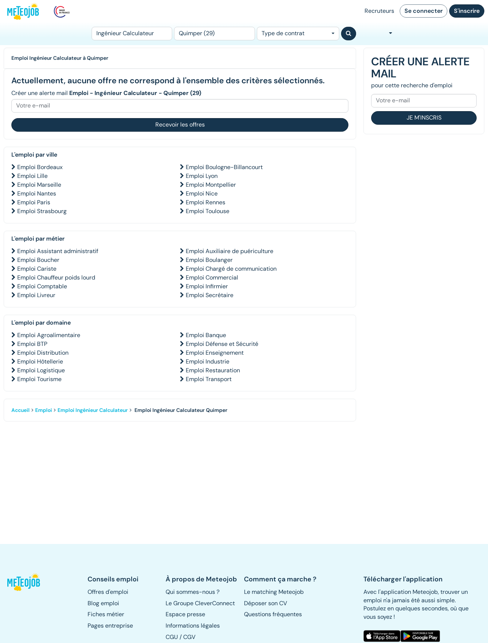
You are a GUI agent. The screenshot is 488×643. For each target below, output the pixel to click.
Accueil (20, 410)
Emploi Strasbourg (42, 211)
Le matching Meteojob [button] (274, 592)
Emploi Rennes (205, 202)
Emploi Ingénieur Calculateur (93, 410)
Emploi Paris (33, 202)
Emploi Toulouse (207, 211)
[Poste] (132, 33)
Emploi (43, 410)
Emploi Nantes (36, 193)
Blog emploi (103, 603)
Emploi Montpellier (211, 185)
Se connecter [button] (423, 11)
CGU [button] (172, 637)
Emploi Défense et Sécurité (222, 344)
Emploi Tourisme (39, 379)
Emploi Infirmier (207, 286)
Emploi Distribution (43, 353)
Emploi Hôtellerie (40, 361)
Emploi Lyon (202, 176)
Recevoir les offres (180, 124)
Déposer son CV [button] (265, 603)
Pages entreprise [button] (110, 625)
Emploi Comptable (42, 286)
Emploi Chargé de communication (231, 269)
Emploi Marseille (39, 185)
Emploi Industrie (207, 361)
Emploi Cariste (36, 269)
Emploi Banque (206, 335)
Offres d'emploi (108, 592)
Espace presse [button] (185, 614)
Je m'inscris (424, 117)
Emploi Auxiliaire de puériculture (229, 251)
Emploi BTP (32, 344)
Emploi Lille (32, 176)
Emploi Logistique (41, 370)
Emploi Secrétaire (209, 295)
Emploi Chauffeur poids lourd (56, 277)
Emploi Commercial (212, 277)
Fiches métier (106, 614)
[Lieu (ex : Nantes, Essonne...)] (214, 33)
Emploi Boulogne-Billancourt (224, 167)
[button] (25, 582)
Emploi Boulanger (209, 260)
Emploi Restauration (213, 370)
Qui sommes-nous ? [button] (192, 592)
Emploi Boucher (38, 260)
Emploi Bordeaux (40, 167)
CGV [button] (189, 637)
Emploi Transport (209, 379)
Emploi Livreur (36, 295)
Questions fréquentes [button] (273, 614)
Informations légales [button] (193, 625)
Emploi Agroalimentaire (48, 335)
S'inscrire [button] (467, 11)
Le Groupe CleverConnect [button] (200, 603)
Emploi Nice (202, 193)
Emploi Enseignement (215, 353)
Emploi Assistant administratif (57, 251)
